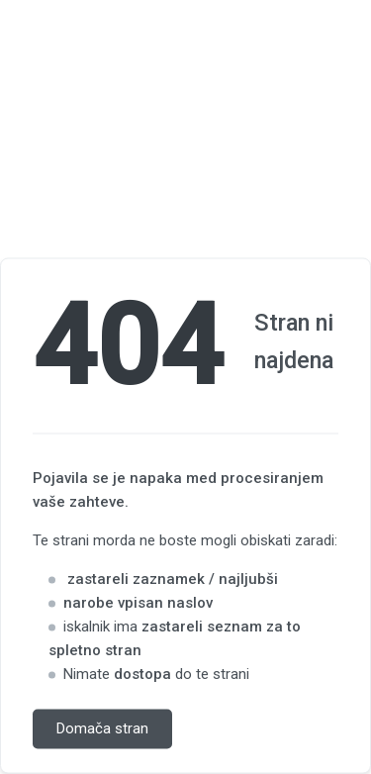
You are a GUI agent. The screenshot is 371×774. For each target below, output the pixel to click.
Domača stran (102, 729)
